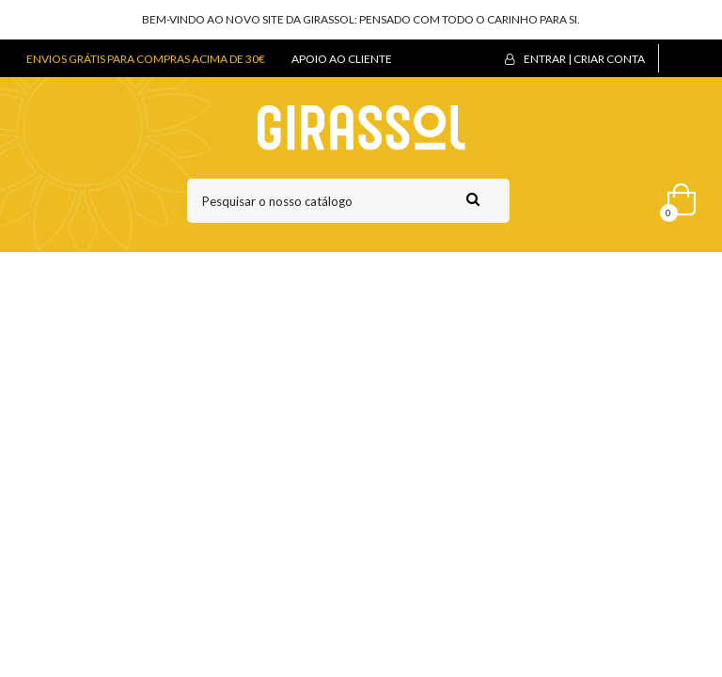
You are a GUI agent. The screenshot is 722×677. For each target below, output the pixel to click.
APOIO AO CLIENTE (341, 59)
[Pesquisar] (348, 201)
